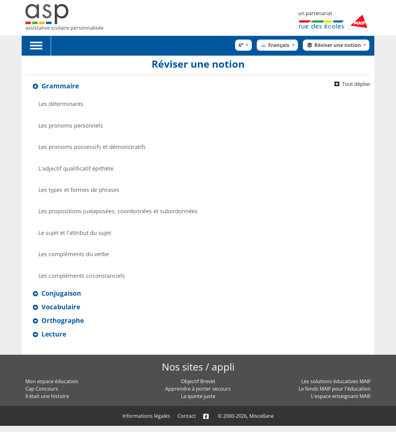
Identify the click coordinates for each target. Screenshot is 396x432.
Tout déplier (356, 84)
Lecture (53, 334)
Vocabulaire (60, 307)
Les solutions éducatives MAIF (336, 381)
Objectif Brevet (198, 381)
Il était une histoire (47, 396)
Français (275, 45)
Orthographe (62, 320)
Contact (187, 416)
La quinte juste (198, 396)
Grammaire (60, 86)
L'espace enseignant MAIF (341, 396)
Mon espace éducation (51, 381)
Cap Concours (41, 388)
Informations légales (146, 416)
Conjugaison (61, 293)
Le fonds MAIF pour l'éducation (335, 388)
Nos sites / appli (198, 366)
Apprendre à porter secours (198, 388)
